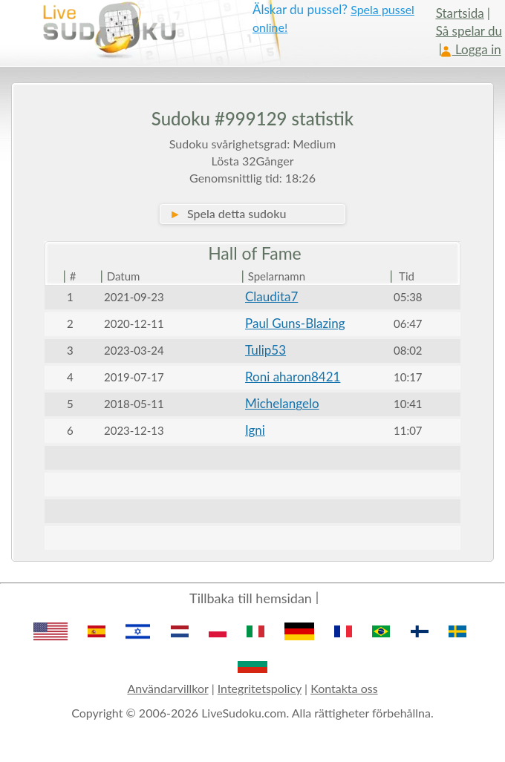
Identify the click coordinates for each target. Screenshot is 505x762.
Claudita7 (271, 296)
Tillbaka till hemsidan (250, 598)
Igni (255, 430)
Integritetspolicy (260, 688)
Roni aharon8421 (292, 376)
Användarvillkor (167, 688)
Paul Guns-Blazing (295, 323)
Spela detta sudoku (227, 213)
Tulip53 (265, 350)
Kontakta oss (343, 688)
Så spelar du (469, 31)
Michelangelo (282, 403)
